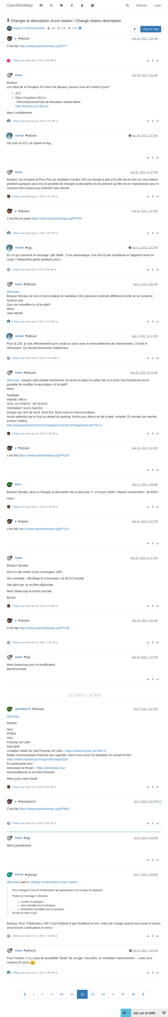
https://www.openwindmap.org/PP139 (44, 628)
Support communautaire (29, 28)
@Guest (23, 38)
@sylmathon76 (27, 801)
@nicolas (30, 284)
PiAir (18, 484)
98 (133, 994)
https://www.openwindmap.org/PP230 (57, 218)
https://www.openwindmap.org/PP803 (44, 809)
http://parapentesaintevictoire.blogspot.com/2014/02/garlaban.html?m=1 (54, 425)
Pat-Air (19, 874)
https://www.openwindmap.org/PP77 (43, 46)
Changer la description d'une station (53, 882)
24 (103, 994)
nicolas (19, 135)
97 (123, 994)
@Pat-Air (30, 951)
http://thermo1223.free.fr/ (31, 106)
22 (82, 994)
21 (72, 994)
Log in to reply (151, 29)
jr (16, 38)
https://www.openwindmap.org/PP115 (44, 529)
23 (92, 994)
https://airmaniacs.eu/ (51, 768)
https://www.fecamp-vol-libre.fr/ (85, 750)
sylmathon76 (23, 708)
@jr (29, 248)
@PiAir (23, 521)
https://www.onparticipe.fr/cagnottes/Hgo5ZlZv (37, 759)
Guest (18, 75)
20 (61, 994)
